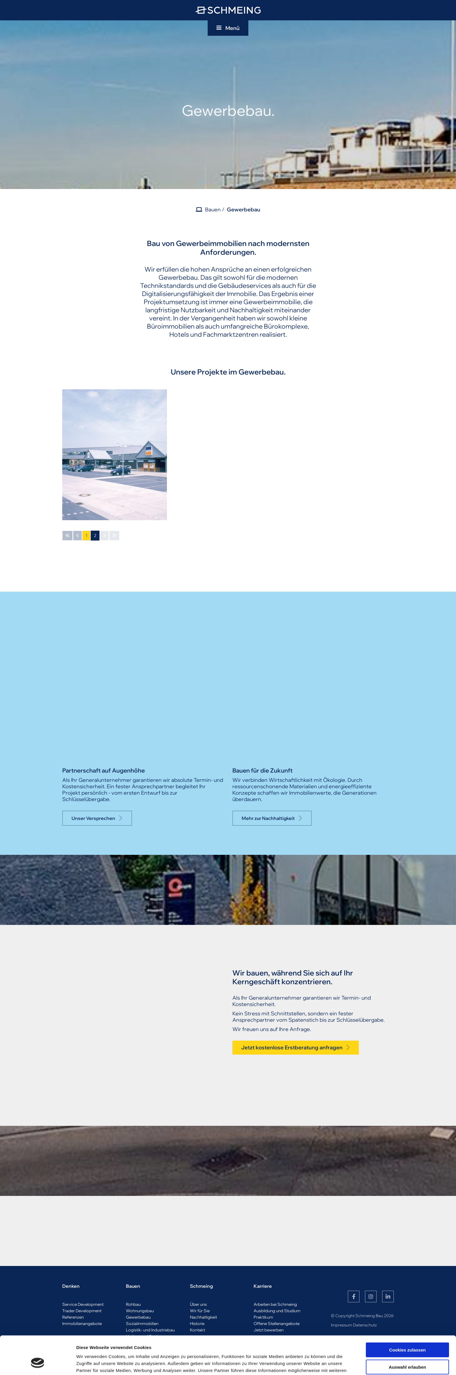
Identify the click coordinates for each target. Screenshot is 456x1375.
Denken (71, 1286)
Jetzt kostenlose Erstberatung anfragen (292, 1047)
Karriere (263, 1286)
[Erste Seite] (67, 536)
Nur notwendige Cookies (407, 1351)
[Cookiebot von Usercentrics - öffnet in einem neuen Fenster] (37, 1363)
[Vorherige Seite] (77, 536)
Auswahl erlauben (407, 1334)
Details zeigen (309, 1363)
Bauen (213, 209)
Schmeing (201, 1286)
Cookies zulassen (407, 1317)
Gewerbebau (243, 209)
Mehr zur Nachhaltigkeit (268, 818)
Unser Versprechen (93, 818)
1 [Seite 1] (86, 535)
